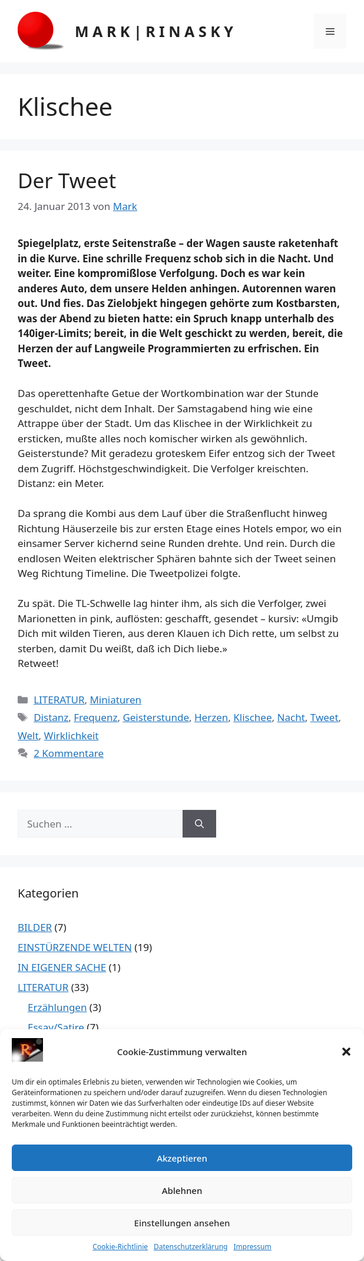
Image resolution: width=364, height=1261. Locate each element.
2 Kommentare (69, 753)
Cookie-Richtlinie (120, 1247)
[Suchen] (199, 824)
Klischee (252, 717)
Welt (28, 735)
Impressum (252, 1247)
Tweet (324, 717)
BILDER (35, 927)
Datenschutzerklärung (190, 1247)
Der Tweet (67, 180)
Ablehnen (182, 1190)
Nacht (291, 717)
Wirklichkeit (71, 735)
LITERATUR (59, 699)
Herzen (211, 717)
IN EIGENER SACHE (62, 967)
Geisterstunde (156, 717)
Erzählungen (57, 1007)
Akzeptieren (182, 1158)
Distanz (51, 717)
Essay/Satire (56, 1027)
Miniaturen (115, 699)
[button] (346, 1051)
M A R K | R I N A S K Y (154, 31)
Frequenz (95, 717)
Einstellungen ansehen (182, 1223)
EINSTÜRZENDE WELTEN (75, 947)
